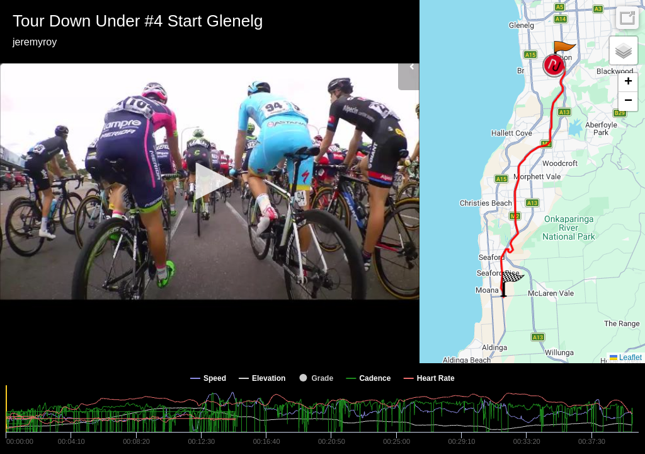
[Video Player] (210, 181)
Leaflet (626, 357)
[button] (209, 181)
